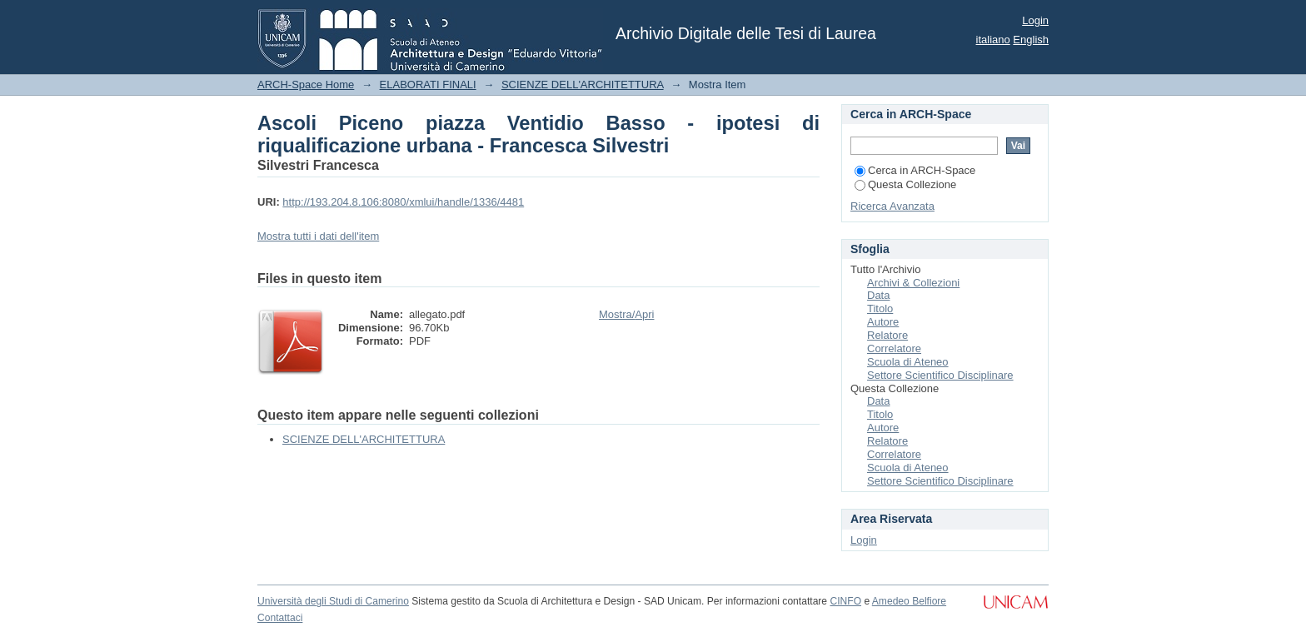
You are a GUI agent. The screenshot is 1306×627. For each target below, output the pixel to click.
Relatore (887, 335)
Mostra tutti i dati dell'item (318, 236)
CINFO (845, 601)
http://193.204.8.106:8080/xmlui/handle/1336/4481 (403, 202)
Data (878, 295)
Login (1035, 20)
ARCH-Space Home (305, 84)
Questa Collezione (905, 184)
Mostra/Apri (626, 314)
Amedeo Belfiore (909, 601)
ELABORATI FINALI (428, 84)
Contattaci (279, 618)
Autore (883, 322)
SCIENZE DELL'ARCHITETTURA (582, 84)
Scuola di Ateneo (908, 362)
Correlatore (894, 348)
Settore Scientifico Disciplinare (940, 375)
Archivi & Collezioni (913, 282)
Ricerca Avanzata (892, 206)
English (1031, 39)
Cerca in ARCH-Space (915, 170)
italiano (993, 39)
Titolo (880, 308)
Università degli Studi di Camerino (333, 601)
